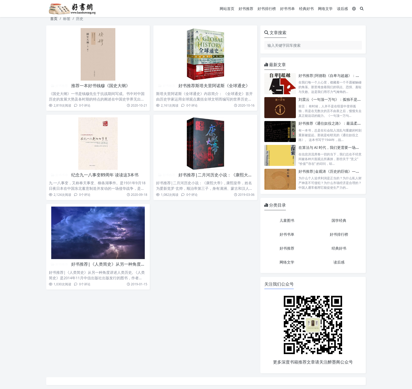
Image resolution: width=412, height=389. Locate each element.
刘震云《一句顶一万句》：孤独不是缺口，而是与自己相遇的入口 (351, 99)
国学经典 (339, 220)
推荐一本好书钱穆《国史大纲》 (100, 85)
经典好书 (306, 8)
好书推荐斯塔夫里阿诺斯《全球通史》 (214, 85)
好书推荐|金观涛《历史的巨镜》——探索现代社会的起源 (345, 171)
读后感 (342, 8)
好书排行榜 (267, 8)
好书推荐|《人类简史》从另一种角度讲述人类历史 (118, 264)
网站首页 (227, 8)
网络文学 (325, 8)
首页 (54, 18)
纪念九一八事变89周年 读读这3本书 (104, 175)
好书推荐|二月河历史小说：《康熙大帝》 (217, 175)
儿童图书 (287, 220)
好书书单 (287, 8)
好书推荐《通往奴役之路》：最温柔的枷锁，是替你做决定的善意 (351, 123)
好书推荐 (246, 8)
